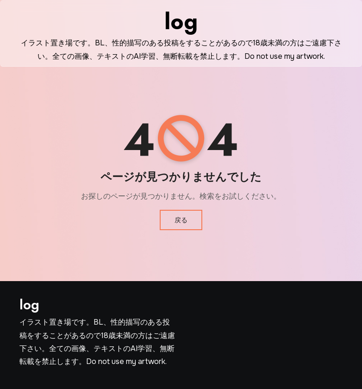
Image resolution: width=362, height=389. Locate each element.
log (181, 22)
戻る (181, 220)
